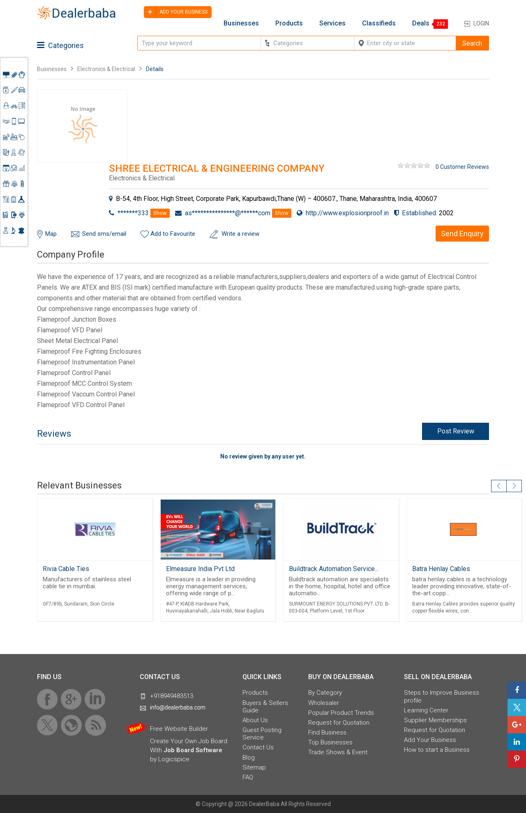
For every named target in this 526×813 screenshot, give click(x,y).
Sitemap (254, 767)
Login (481, 23)
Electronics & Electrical (106, 69)
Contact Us (258, 747)
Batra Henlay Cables (441, 569)
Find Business (327, 732)
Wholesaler (323, 703)
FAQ (247, 777)
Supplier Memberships (435, 720)
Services (332, 23)
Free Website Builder (179, 728)
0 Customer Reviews (462, 167)
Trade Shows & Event (337, 752)
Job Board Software (193, 750)
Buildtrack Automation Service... (333, 569)
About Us (255, 720)
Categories (60, 45)
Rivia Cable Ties (66, 569)
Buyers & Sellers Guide (265, 706)
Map (51, 233)
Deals (420, 23)
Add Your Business (430, 740)
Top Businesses (330, 742)
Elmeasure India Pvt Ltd (200, 569)
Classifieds (379, 23)
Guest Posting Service (261, 733)
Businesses (241, 23)
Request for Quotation (338, 722)
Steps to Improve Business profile (441, 696)
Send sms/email (104, 233)
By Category (325, 692)
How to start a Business (437, 749)
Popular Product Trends (341, 712)
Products (289, 23)
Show (160, 213)
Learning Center (426, 710)
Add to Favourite (172, 233)
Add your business (176, 12)
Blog (248, 757)
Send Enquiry (462, 233)
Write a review (240, 233)
